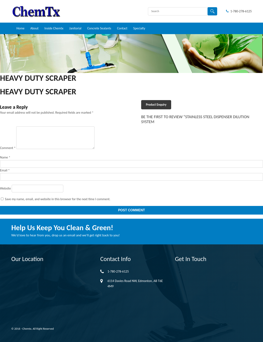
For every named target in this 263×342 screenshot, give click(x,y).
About (34, 28)
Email (5, 170)
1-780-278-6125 (239, 11)
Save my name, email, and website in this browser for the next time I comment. (58, 199)
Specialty (139, 28)
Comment (8, 148)
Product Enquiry (156, 104)
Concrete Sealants (99, 28)
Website (5, 188)
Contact (122, 28)
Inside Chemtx (53, 28)
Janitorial (75, 28)
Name (5, 157)
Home (20, 28)
